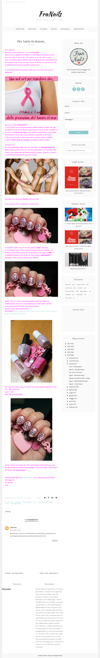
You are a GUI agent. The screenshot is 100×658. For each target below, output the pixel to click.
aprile (71, 401)
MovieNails (84, 291)
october (41, 502)
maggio (72, 398)
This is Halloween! (75, 367)
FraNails (50, 13)
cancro (17, 502)
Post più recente (14, 573)
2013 (69, 355)
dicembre (72, 358)
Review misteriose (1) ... (78, 269)
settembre (72, 387)
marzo (71, 404)
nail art (68, 284)
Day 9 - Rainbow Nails (76, 375)
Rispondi (54, 540)
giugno (71, 395)
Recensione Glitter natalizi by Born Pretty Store (78, 192)
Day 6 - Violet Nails (75, 384)
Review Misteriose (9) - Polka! (79, 378)
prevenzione (16, 503)
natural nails (70, 291)
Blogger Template (58, 655)
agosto (71, 390)
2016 (69, 346)
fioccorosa (27, 502)
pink (7, 503)
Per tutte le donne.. (75, 372)
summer (68, 294)
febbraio (72, 407)
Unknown (13, 527)
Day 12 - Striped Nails (76, 369)
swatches (68, 288)
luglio (71, 393)
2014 (69, 352)
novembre (72, 361)
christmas (79, 294)
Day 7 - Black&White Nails (78, 381)
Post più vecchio (48, 573)
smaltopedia (81, 284)
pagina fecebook (28, 477)
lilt (34, 502)
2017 (69, 344)
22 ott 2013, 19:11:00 (15, 530)
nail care (68, 298)
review (80, 288)
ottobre (49, 502)
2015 (69, 349)
